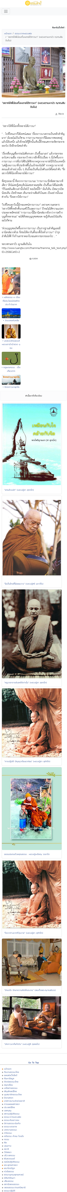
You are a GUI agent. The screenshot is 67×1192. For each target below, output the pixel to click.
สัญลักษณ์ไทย (10, 1091)
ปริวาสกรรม (9, 1155)
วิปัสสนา (8, 1152)
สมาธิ (6, 1148)
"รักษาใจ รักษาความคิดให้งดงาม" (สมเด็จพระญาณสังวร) (30, 990)
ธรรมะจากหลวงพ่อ (23, 33)
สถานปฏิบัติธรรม (11, 1113)
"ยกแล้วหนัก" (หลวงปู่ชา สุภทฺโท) (19, 489)
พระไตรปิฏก (9, 1168)
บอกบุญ (7, 1110)
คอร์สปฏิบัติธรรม (11, 1161)
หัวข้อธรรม (9, 1171)
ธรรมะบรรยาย (10, 1126)
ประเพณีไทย (9, 1107)
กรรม (6, 1139)
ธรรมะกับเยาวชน (11, 1120)
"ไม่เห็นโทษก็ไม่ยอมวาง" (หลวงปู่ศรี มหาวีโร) (23, 583)
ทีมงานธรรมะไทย (11, 1072)
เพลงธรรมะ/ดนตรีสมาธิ (15, 1187)
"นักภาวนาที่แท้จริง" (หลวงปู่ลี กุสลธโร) (22, 1044)
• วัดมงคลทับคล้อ (11, 320)
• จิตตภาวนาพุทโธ (11, 386)
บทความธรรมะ (10, 1129)
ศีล (5, 1142)
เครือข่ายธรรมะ (11, 1088)
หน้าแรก (8, 33)
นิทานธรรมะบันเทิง (12, 1123)
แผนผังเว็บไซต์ (10, 1075)
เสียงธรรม (8, 1181)
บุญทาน (7, 1145)
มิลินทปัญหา (9, 1177)
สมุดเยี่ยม (8, 1084)
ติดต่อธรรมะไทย (11, 1081)
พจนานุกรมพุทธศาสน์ (14, 1174)
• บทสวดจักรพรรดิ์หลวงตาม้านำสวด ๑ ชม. (11, 344)
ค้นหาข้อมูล (9, 1078)
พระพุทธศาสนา (11, 1164)
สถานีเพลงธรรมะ (11, 1184)
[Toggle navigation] (6, 11)
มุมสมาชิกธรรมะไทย (13, 1094)
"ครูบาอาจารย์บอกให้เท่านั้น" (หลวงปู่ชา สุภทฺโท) (25, 682)
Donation (8, 1097)
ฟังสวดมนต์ (9, 1158)
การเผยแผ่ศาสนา (12, 1104)
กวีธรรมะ (8, 1132)
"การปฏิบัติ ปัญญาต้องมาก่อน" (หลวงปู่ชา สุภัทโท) (27, 761)
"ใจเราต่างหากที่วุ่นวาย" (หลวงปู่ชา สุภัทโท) (23, 932)
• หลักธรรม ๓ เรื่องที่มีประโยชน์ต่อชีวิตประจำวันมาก (11, 301)
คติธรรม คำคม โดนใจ (14, 1136)
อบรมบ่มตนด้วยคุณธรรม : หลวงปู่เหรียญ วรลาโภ (27, 854)
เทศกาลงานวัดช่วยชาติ (14, 1100)
